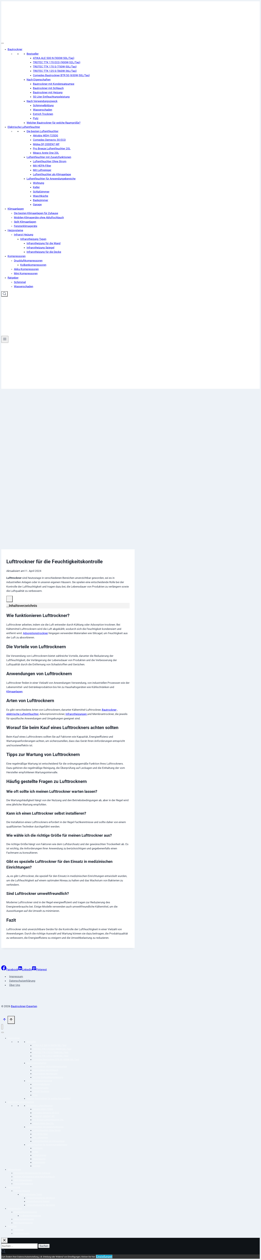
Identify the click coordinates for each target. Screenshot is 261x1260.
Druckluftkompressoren (28, 260)
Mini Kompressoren (26, 273)
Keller (36, 187)
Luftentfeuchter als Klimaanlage (52, 174)
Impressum (16, 976)
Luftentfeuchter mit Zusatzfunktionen (49, 157)
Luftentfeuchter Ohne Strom (49, 161)
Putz (35, 118)
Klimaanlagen (16, 208)
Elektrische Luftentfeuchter (24, 127)
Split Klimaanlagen (25, 221)
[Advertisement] (130, 366)
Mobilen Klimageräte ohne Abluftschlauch (39, 217)
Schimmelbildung (43, 105)
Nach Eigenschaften (39, 79)
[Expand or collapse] (7, 606)
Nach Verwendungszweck (42, 101)
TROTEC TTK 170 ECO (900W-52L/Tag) (56, 62)
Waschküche (40, 195)
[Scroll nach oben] (4, 1020)
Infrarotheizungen (76, 714)
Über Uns (14, 985)
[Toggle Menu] (2, 43)
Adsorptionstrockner (35, 633)
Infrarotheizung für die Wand (43, 243)
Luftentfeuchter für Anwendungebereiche (51, 178)
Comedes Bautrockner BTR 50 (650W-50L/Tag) (61, 75)
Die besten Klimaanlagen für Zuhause (36, 213)
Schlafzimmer (41, 191)
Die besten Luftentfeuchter (42, 131)
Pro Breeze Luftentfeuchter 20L (51, 148)
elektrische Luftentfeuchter (22, 714)
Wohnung (38, 182)
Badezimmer (40, 200)
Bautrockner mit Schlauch (48, 88)
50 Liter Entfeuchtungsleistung (51, 96)
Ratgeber (13, 277)
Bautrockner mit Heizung (48, 92)
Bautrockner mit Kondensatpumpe (53, 83)
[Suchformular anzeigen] (4, 294)
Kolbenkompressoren (33, 264)
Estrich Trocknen (43, 114)
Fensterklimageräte (25, 226)
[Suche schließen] (4, 1240)
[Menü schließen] (2, 1026)
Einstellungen (104, 1256)
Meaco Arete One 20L (46, 152)
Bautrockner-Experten (24, 1006)
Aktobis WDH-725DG (45, 135)
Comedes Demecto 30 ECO (49, 139)
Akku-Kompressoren (26, 269)
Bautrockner (15, 49)
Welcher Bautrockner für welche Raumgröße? (53, 122)
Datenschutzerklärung (22, 980)
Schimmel (20, 282)
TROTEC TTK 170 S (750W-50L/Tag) (55, 66)
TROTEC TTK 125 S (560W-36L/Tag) (55, 70)
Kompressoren (16, 256)
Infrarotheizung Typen (33, 239)
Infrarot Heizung (23, 234)
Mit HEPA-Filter (42, 165)
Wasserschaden (42, 109)
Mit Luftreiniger (42, 170)
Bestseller (33, 53)
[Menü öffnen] (4, 339)
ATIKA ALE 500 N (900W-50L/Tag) (53, 58)
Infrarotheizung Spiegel (40, 247)
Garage (37, 204)
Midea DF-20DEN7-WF (46, 144)
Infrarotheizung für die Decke (44, 251)
